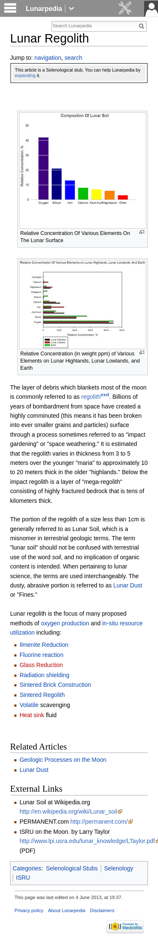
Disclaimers (102, 910)
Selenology (118, 868)
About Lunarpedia (66, 910)
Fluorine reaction (41, 654)
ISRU (23, 877)
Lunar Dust (127, 585)
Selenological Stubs (72, 868)
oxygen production (65, 623)
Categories (27, 868)
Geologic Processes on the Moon (62, 759)
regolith (95, 396)
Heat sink (31, 715)
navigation (48, 57)
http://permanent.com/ (99, 821)
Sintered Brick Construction (55, 684)
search (73, 57)
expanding (25, 75)
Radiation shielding (44, 675)
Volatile (28, 705)
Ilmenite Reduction (43, 644)
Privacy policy (29, 910)
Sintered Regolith (41, 694)
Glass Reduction (41, 665)
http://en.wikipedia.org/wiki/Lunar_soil (68, 811)
